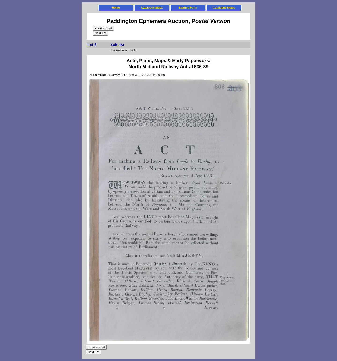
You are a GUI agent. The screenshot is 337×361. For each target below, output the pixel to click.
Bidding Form (188, 7)
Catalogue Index (152, 7)
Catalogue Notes (224, 7)
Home (116, 7)
